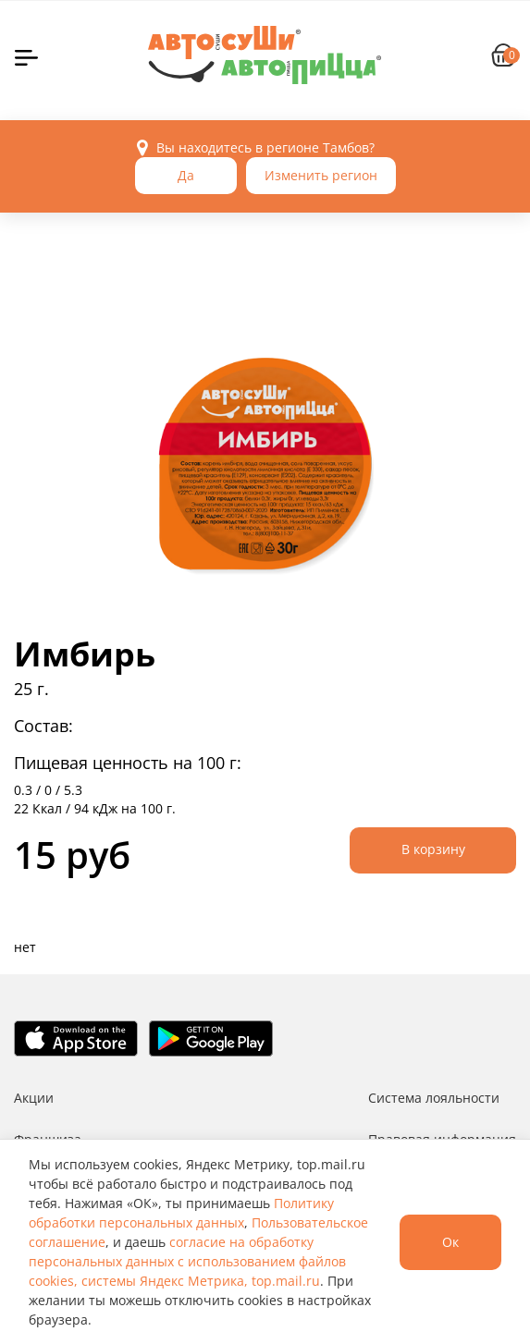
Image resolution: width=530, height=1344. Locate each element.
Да (186, 175)
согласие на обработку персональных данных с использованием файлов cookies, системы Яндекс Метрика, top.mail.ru (187, 1261)
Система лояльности (433, 1097)
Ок (450, 1242)
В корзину (433, 849)
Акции (34, 1097)
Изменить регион (321, 175)
